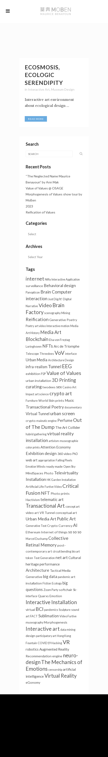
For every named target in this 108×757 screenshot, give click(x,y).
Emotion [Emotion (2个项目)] (55, 596)
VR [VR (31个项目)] (66, 642)
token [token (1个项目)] (29, 558)
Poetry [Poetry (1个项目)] (30, 326)
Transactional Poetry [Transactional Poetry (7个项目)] (45, 406)
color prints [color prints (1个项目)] (33, 447)
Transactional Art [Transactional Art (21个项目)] (45, 506)
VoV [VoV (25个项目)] (60, 352)
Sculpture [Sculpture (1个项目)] (65, 610)
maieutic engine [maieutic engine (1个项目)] (46, 421)
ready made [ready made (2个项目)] (54, 466)
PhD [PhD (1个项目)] (75, 454)
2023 (29, 206)
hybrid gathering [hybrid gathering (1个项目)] (36, 434)
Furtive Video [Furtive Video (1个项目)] (53, 486)
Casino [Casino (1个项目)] (66, 387)
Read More (36, 118)
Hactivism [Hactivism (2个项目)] (33, 500)
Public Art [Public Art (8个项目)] (66, 518)
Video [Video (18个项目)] (45, 305)
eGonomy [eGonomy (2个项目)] (33, 682)
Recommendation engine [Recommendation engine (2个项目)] (44, 656)
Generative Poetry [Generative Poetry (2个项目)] (63, 320)
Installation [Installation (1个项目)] (69, 480)
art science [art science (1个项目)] (42, 394)
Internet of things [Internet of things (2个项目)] (54, 532)
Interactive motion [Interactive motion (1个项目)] (58, 326)
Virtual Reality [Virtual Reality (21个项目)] (60, 676)
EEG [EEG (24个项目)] (67, 366)
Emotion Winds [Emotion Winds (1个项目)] (35, 466)
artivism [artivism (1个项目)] (54, 441)
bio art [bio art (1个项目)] (76, 551)
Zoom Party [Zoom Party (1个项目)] (50, 590)
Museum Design (62, 89)
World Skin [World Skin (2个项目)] (46, 400)
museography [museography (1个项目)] (34, 622)
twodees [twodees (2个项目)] (49, 387)
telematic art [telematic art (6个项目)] (52, 499)
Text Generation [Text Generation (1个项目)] (44, 558)
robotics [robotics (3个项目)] (32, 649)
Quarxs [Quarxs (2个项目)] (43, 596)
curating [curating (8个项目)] (34, 386)
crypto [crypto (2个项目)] (31, 421)
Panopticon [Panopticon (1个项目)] (33, 292)
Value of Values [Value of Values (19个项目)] (63, 373)
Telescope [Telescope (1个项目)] (32, 353)
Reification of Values (40, 212)
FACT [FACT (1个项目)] (34, 616)
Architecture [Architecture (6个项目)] (37, 570)
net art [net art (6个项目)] (62, 557)
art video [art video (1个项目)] (40, 326)
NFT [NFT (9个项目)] (45, 493)
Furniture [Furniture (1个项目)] (32, 400)
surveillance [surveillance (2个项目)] (34, 286)
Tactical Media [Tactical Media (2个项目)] (60, 570)
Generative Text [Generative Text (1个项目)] (36, 526)
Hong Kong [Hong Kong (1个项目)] (64, 636)
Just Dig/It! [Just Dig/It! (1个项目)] (55, 299)
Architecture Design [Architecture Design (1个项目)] (61, 360)
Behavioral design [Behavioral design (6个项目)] (60, 285)
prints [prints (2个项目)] (59, 400)
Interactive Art (39, 89)
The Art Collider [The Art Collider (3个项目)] (67, 427)
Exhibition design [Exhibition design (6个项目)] (41, 453)
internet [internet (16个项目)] (35, 279)
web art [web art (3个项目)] (31, 460)
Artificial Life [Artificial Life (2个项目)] (35, 486)
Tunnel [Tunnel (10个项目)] (54, 366)
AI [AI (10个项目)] (75, 525)
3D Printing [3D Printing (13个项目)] (64, 380)
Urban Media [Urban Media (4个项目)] (36, 360)
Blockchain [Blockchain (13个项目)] (37, 339)
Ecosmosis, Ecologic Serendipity (44, 75)
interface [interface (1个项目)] (71, 353)
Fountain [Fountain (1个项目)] (31, 643)
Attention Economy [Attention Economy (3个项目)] (55, 447)
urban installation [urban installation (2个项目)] (38, 381)
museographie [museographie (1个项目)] (69, 441)
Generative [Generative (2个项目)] (34, 577)
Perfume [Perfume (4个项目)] (64, 420)
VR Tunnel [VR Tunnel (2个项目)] (47, 513)
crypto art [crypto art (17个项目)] (60, 393)
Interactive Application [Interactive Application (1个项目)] (66, 279)
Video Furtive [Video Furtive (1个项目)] (68, 616)
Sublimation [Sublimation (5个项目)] (48, 615)
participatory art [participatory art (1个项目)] (46, 636)
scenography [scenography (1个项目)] (52, 313)
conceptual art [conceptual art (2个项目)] (66, 513)
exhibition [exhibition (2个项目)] (33, 374)
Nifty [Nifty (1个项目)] (48, 279)
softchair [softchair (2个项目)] (65, 590)
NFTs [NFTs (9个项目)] (47, 346)
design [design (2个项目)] (30, 636)
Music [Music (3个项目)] (69, 400)
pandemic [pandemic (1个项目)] (64, 577)
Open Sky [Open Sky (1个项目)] (69, 466)
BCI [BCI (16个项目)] (39, 609)
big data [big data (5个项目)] (50, 576)
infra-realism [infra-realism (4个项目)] (36, 367)
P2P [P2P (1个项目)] (43, 374)
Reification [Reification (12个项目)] (37, 319)
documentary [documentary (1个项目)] (73, 407)
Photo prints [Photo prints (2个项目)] (60, 493)
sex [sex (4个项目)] (59, 387)
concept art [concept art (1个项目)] (72, 506)
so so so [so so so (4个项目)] (74, 532)
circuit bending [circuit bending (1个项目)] (62, 551)
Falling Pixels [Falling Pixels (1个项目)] (64, 460)
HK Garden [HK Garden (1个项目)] (54, 480)
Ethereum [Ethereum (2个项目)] (33, 532)
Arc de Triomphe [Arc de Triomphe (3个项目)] (66, 346)
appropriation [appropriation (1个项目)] (46, 460)
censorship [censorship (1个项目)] (55, 669)
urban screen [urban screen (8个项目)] (62, 413)
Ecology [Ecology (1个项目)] (57, 583)
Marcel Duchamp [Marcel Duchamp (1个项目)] (37, 539)
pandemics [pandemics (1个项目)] (51, 610)
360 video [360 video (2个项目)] (64, 454)
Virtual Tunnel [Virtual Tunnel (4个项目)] (37, 413)
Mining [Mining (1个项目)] (65, 313)
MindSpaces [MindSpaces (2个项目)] (34, 473)
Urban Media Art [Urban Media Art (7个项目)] (41, 518)
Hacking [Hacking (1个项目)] (56, 643)
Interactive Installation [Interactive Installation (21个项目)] (51, 602)
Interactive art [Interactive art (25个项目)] (43, 628)
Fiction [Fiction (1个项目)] (47, 583)
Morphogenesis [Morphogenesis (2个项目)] (55, 622)
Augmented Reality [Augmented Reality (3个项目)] (54, 649)
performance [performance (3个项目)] (50, 564)
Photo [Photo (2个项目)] (48, 473)
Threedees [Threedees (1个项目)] (47, 353)
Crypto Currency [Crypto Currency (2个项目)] (59, 526)
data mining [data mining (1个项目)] (67, 629)
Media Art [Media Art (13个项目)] (50, 332)
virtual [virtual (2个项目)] (30, 610)
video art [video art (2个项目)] (32, 513)
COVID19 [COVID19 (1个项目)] (44, 643)
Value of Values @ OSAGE (44, 188)
